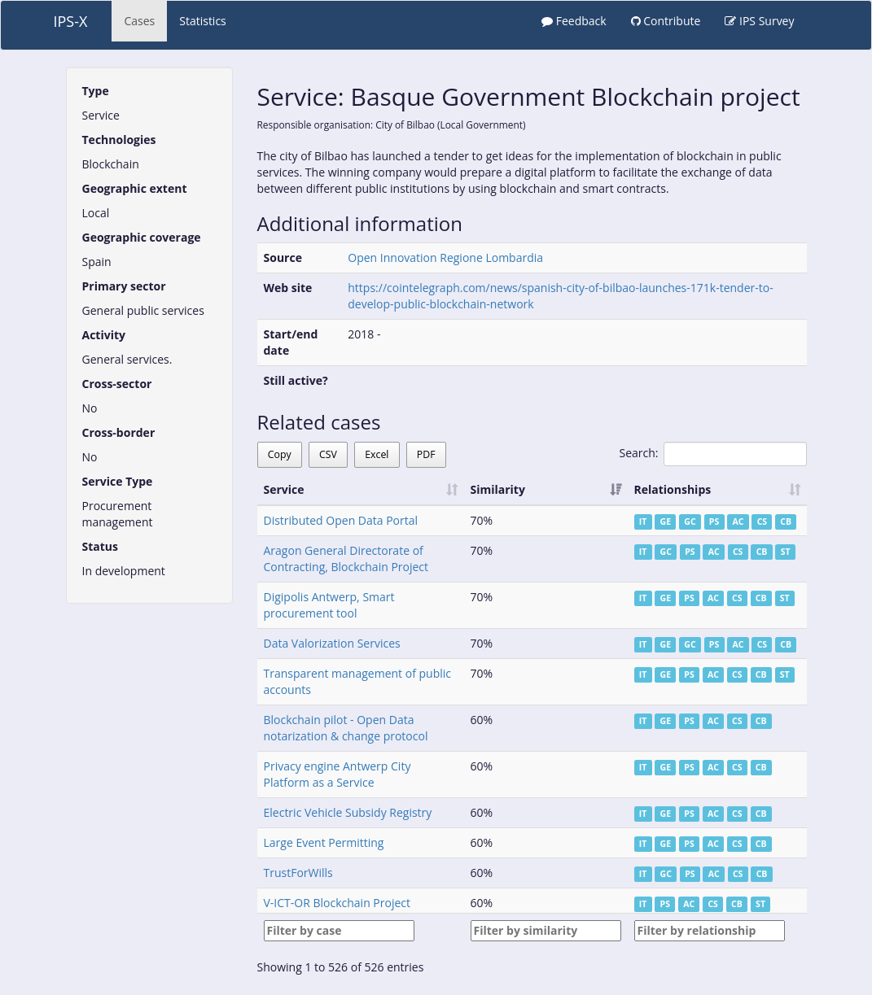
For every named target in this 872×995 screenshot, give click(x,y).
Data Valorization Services (332, 643)
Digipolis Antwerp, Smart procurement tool (329, 605)
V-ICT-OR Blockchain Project (337, 902)
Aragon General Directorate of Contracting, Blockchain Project (346, 558)
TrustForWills (298, 872)
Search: (712, 454)
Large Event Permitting (324, 842)
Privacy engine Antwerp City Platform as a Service (337, 774)
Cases (139, 20)
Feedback (574, 20)
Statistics (202, 20)
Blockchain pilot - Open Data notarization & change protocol (346, 728)
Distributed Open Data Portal (341, 520)
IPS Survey (759, 20)
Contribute (666, 20)
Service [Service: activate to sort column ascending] (284, 489)
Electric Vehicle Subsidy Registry (348, 812)
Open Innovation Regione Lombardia (445, 257)
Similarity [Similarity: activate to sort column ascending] (498, 489)
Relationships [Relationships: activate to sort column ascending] (673, 489)
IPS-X (71, 21)
